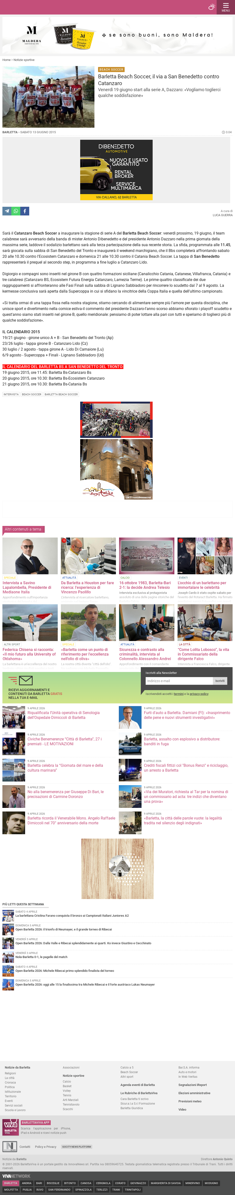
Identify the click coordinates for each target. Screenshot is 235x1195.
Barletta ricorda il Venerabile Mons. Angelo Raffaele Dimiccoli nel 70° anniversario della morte (71, 820)
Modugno (211, 1183)
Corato (120, 1183)
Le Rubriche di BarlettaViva (139, 1093)
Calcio (67, 1081)
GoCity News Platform (76, 1146)
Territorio (10, 1096)
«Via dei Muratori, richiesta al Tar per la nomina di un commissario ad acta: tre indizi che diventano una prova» (186, 796)
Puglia (27, 1189)
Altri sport (127, 1076)
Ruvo (39, 1189)
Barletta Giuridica (132, 1108)
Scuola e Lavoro (15, 1110)
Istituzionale (13, 1091)
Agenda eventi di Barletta (138, 1085)
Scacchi (68, 1109)
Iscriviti (220, 681)
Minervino (192, 1183)
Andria (26, 1183)
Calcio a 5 (127, 1067)
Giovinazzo (138, 1183)
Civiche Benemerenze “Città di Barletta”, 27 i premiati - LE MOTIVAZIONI (65, 741)
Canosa (86, 1183)
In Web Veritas (187, 1076)
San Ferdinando (59, 1189)
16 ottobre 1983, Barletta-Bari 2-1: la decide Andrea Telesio (145, 585)
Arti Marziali (70, 1100)
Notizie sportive (24, 60)
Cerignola (103, 1183)
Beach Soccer (129, 1072)
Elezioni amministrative (194, 1093)
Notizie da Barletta (17, 1067)
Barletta (10, 1183)
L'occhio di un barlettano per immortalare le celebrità (202, 585)
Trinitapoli (133, 1189)
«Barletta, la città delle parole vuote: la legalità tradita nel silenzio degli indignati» (183, 820)
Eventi (9, 1101)
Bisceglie (53, 1183)
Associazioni (71, 1067)
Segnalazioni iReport (192, 1085)
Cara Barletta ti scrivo (135, 1099)
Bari (39, 1183)
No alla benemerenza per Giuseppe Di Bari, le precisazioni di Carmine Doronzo (66, 794)
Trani (116, 1189)
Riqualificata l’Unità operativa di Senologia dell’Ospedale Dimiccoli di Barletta (64, 715)
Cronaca (10, 1082)
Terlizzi (101, 1189)
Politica (10, 1087)
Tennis (67, 1095)
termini (179, 694)
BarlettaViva (27, 7)
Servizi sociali (13, 1105)
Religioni (10, 1073)
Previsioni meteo (189, 1101)
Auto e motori (187, 1072)
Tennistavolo (71, 1104)
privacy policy (199, 694)
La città (9, 1078)
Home (6, 60)
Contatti (25, 1147)
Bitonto (70, 1183)
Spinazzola (83, 1189)
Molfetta (11, 1189)
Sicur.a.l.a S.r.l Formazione (138, 1103)
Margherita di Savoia (166, 1183)
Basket (67, 1086)
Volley (67, 1090)
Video (182, 1109)
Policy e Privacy (45, 1147)
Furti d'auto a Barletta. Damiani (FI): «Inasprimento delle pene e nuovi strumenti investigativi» (187, 715)
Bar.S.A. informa (188, 1067)
